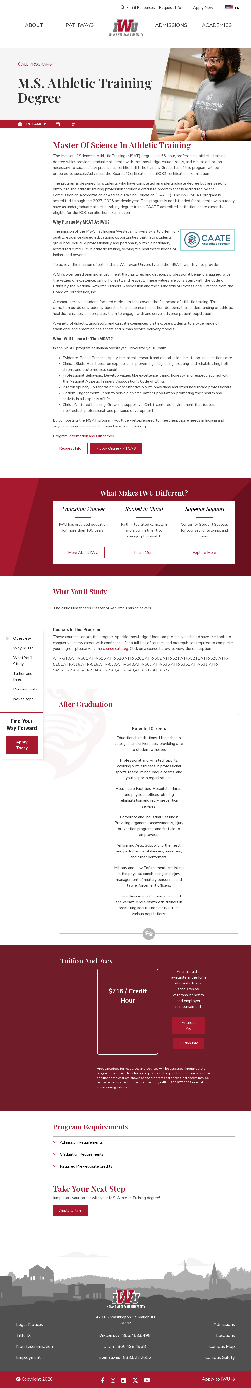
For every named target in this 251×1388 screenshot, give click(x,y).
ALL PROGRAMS (35, 64)
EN (232, 8)
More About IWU (83, 552)
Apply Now (203, 7)
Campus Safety (220, 1357)
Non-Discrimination (34, 1346)
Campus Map (222, 1346)
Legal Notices (29, 1324)
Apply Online (70, 1210)
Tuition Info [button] (188, 1043)
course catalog (115, 648)
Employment (28, 1357)
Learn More (144, 552)
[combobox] (232, 7)
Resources (143, 7)
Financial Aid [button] (188, 1025)
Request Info (170, 7)
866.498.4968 (132, 1346)
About (34, 25)
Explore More (204, 552)
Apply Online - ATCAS (116, 448)
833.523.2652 (137, 1357)
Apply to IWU (218, 1379)
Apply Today (22, 745)
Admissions (171, 25)
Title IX (23, 1335)
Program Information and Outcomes (83, 436)
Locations (225, 1335)
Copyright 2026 (34, 1379)
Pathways (80, 25)
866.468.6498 (136, 1335)
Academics (217, 25)
